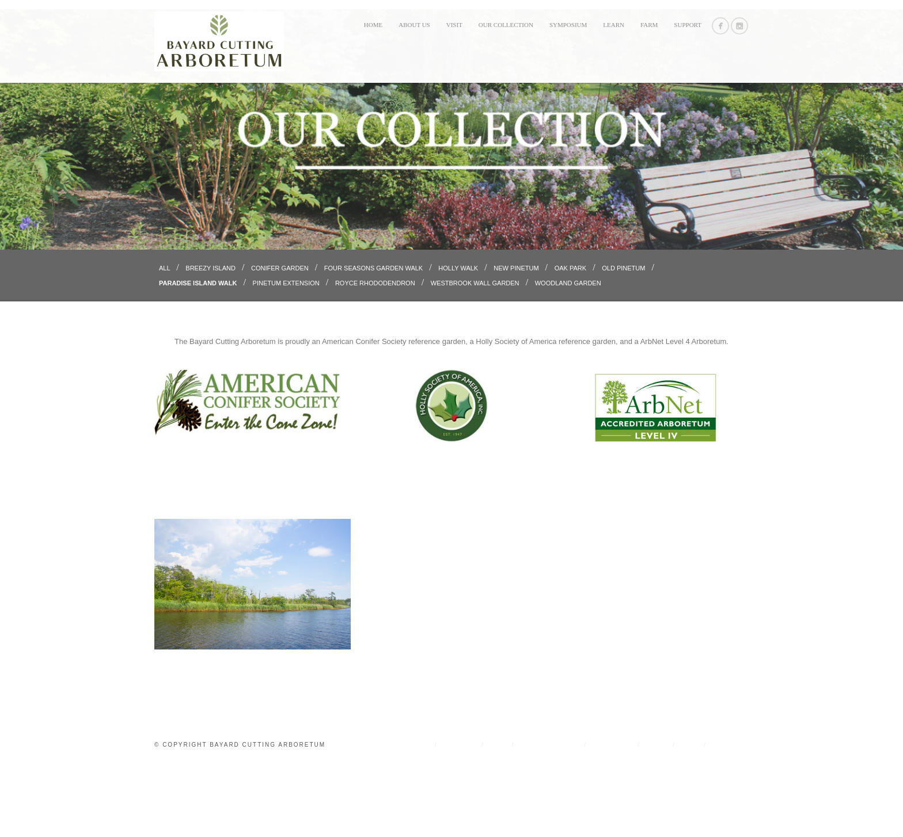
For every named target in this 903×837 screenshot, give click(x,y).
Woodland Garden (568, 356)
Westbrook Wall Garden (476, 356)
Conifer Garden (280, 341)
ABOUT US (414, 24)
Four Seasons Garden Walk (374, 341)
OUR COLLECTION (506, 24)
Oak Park (571, 341)
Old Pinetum (624, 341)
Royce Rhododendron (376, 356)
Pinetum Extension (287, 356)
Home (373, 24)
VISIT (454, 24)
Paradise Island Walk (199, 356)
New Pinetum (517, 341)
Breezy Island (211, 341)
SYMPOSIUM (568, 24)
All (165, 341)
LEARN (613, 24)
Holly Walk (459, 341)
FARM (649, 24)
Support (687, 24)
